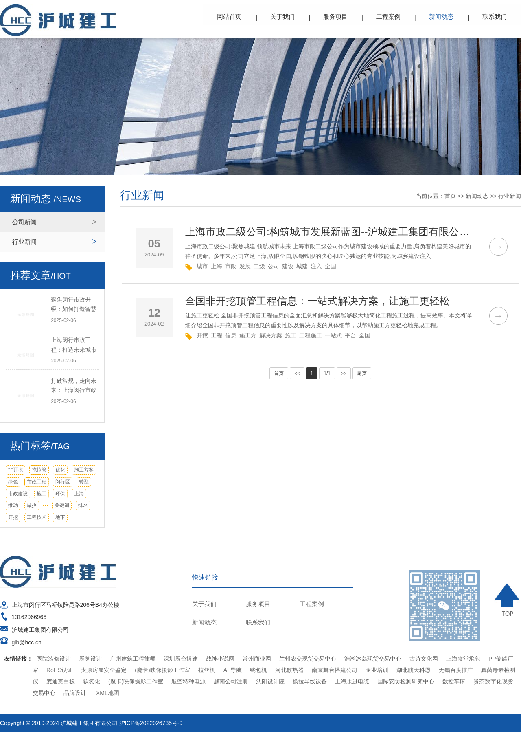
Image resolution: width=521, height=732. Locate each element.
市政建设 (18, 493)
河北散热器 (289, 670)
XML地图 (107, 693)
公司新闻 (24, 221)
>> (344, 373)
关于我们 (283, 16)
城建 (302, 266)
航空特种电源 (188, 681)
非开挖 (15, 470)
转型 (84, 482)
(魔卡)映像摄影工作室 (162, 670)
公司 (273, 266)
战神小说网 (220, 658)
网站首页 (230, 16)
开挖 (13, 517)
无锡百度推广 (456, 670)
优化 (60, 470)
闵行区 (62, 482)
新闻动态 (441, 16)
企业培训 (377, 670)
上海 (79, 493)
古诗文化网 (423, 658)
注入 (316, 266)
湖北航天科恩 (413, 670)
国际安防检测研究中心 (405, 681)
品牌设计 (74, 693)
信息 (230, 335)
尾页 (362, 373)
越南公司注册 (231, 681)
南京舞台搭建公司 (334, 670)
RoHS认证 (59, 670)
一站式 (333, 335)
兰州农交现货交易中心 (307, 658)
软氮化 (91, 681)
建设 (287, 266)
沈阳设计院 (270, 681)
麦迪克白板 (60, 681)
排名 (83, 505)
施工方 (247, 335)
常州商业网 (257, 658)
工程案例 (389, 16)
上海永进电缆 (352, 681)
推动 (13, 505)
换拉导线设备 (310, 681)
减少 (32, 505)
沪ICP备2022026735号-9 (151, 723)
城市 (202, 266)
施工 (41, 493)
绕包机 (258, 670)
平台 (350, 335)
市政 (230, 266)
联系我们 (494, 16)
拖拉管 (39, 470)
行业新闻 (24, 241)
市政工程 (36, 482)
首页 (450, 196)
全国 (330, 266)
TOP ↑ (507, 599)
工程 (216, 335)
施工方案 (84, 470)
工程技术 (36, 517)
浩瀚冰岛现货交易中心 (372, 658)
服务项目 (336, 16)
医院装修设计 (54, 658)
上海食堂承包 (463, 658)
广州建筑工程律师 (132, 658)
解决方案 (270, 335)
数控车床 (453, 681)
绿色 (13, 482)
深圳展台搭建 (181, 658)
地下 (60, 517)
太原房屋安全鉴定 (104, 670)
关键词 (62, 505)
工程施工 (310, 335)
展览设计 (90, 658)
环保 (60, 493)
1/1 (327, 373)
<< (297, 373)
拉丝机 (206, 670)
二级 (259, 266)
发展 (245, 266)
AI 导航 (232, 670)
